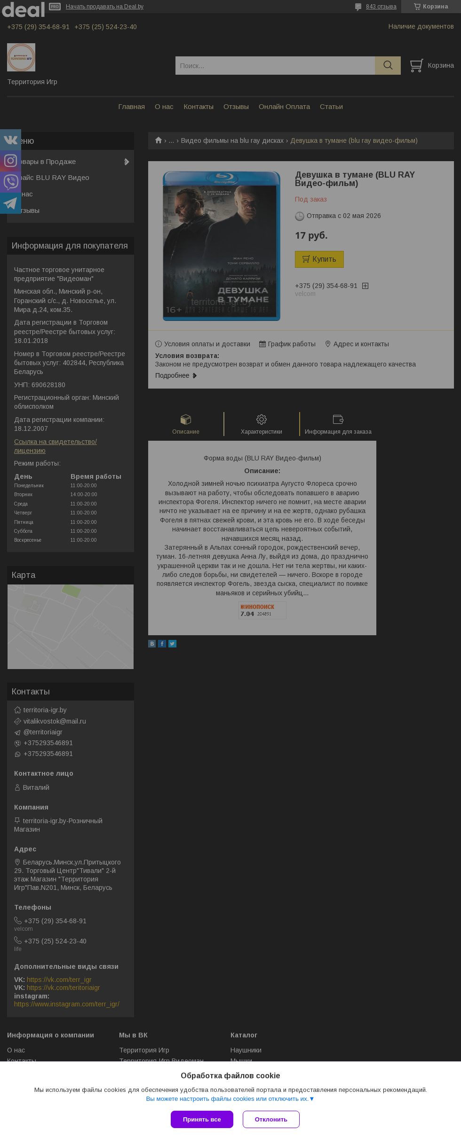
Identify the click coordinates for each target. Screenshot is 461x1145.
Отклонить (271, 1119)
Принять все (202, 1119)
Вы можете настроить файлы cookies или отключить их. (227, 1098)
